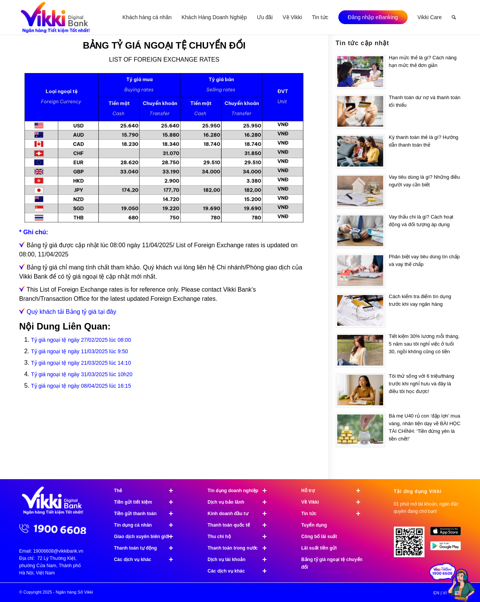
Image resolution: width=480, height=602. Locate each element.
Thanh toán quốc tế (240, 525)
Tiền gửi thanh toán (147, 513)
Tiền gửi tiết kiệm (147, 502)
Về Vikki (334, 502)
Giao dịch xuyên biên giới (147, 536)
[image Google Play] (448, 548)
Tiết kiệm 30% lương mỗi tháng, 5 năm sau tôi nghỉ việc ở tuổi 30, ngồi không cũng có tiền (424, 343)
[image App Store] (448, 534)
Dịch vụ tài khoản (240, 559)
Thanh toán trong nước (240, 548)
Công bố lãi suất (319, 536)
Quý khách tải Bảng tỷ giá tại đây (71, 311)
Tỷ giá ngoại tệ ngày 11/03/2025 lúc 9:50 (79, 351)
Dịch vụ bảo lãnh (240, 502)
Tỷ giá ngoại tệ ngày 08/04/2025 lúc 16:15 (81, 386)
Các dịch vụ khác (147, 559)
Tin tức (334, 513)
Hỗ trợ (334, 490)
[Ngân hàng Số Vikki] (55, 17)
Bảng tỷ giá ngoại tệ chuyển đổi (331, 563)
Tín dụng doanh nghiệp (240, 490)
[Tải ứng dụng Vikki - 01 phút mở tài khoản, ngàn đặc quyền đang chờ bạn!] (412, 545)
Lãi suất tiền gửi (319, 548)
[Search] (454, 17)
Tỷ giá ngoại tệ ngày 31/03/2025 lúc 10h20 (81, 374)
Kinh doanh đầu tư (240, 513)
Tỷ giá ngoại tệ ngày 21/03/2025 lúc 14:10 (81, 363)
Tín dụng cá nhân (147, 525)
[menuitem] (147, 17)
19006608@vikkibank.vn (58, 551)
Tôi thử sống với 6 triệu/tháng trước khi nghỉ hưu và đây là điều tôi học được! (421, 383)
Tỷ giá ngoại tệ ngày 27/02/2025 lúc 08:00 (81, 340)
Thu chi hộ (240, 536)
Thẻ (147, 490)
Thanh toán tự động (147, 548)
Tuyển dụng (314, 525)
